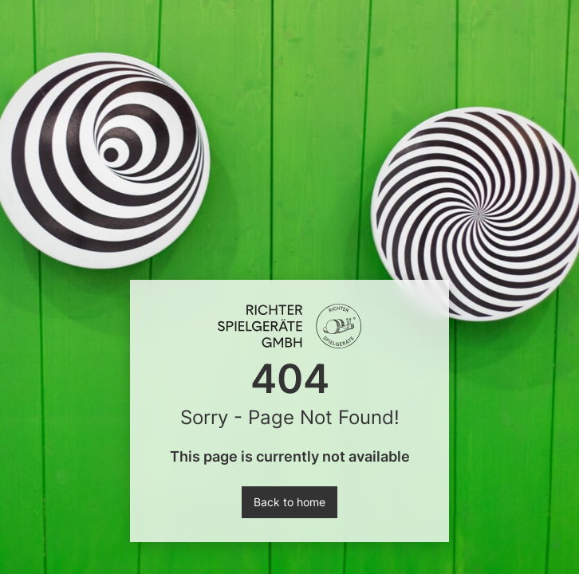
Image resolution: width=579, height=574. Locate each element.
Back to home (289, 502)
